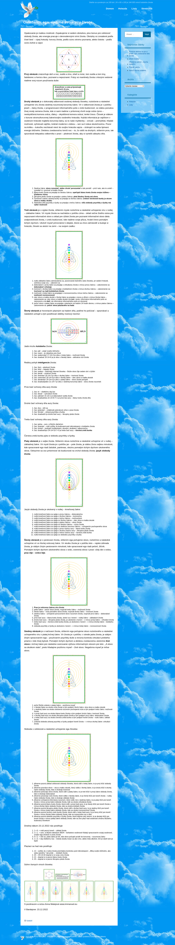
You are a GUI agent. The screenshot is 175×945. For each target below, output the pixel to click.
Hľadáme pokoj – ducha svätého (138, 63)
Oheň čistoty (134, 59)
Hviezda (122, 8)
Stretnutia (146, 8)
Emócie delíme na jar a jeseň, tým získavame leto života (139, 54)
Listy (134, 8)
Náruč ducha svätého (137, 70)
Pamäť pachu (134, 67)
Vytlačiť (29, 921)
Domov (110, 8)
